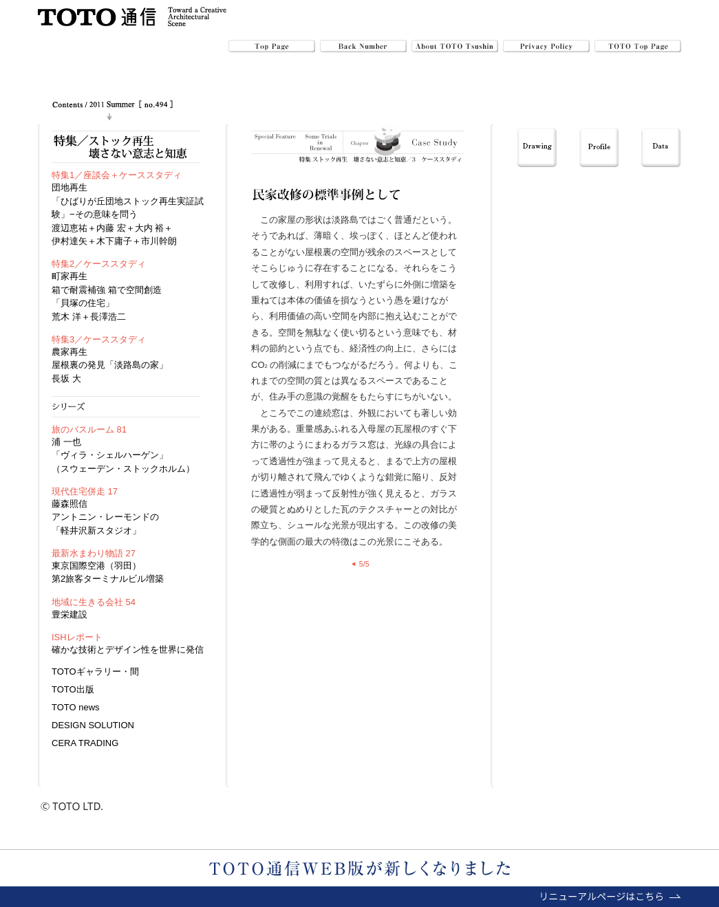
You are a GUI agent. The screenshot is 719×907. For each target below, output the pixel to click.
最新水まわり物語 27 (94, 553)
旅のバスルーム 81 (89, 429)
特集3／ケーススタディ (99, 339)
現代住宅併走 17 (85, 491)
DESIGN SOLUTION (93, 725)
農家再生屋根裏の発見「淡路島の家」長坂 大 (110, 365)
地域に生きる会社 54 (94, 602)
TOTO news (76, 707)
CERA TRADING (85, 743)
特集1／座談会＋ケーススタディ (117, 175)
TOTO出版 (73, 689)
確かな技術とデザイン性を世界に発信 (128, 649)
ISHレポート (77, 637)
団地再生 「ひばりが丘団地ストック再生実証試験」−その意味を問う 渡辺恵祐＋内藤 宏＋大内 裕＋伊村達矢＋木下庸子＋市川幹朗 (128, 214)
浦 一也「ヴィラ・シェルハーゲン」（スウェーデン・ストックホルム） (123, 455)
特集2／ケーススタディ (99, 264)
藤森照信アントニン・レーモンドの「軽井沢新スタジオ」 (105, 517)
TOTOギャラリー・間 (95, 671)
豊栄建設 (69, 614)
